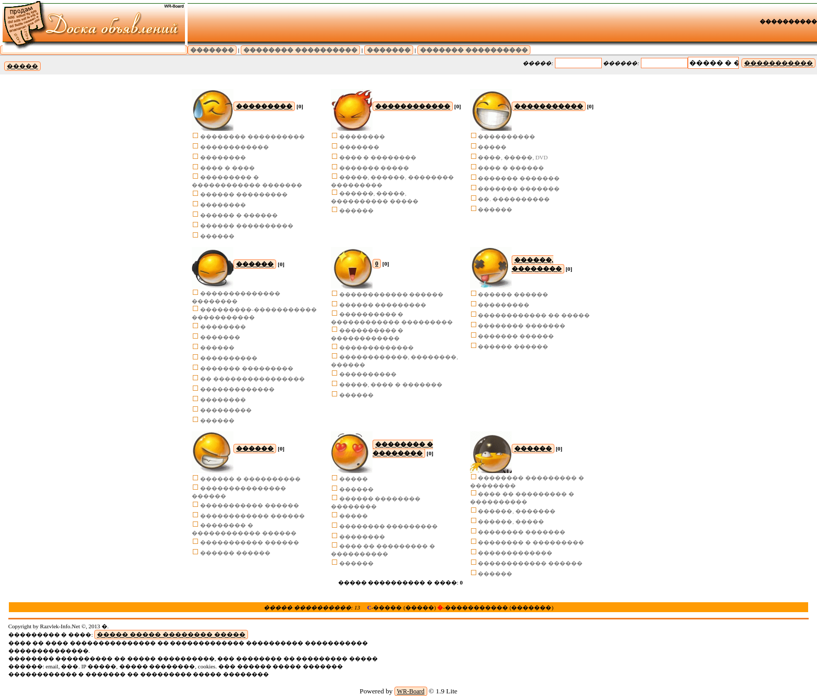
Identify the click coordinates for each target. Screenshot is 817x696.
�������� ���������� (300, 50)
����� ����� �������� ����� (171, 634)
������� (212, 50)
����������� (778, 63)
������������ (412, 106)
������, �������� (537, 264)
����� (22, 66)
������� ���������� (474, 50)
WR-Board (411, 691)
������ (255, 264)
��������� (264, 106)
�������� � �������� (403, 449)
